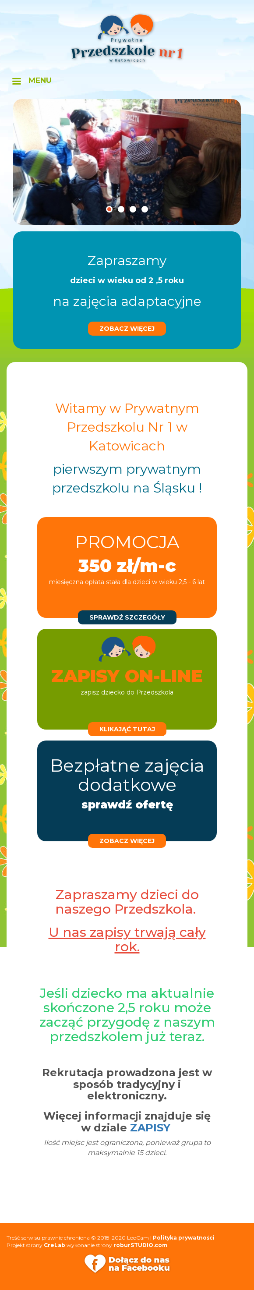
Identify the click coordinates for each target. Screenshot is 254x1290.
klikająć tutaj (127, 729)
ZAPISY (150, 1127)
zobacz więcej (127, 329)
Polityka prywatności (184, 1237)
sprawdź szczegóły (127, 617)
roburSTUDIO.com (140, 1245)
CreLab (54, 1245)
